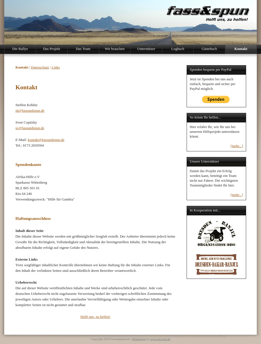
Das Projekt (51, 49)
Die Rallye (20, 49)
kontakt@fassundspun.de (46, 140)
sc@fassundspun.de (29, 128)
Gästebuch (209, 49)
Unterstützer (146, 49)
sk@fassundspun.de (29, 110)
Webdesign (139, 339)
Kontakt (240, 49)
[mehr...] (237, 146)
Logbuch (177, 49)
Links (56, 67)
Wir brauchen (115, 49)
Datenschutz (40, 67)
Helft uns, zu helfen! (96, 317)
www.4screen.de (160, 339)
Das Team (83, 49)
